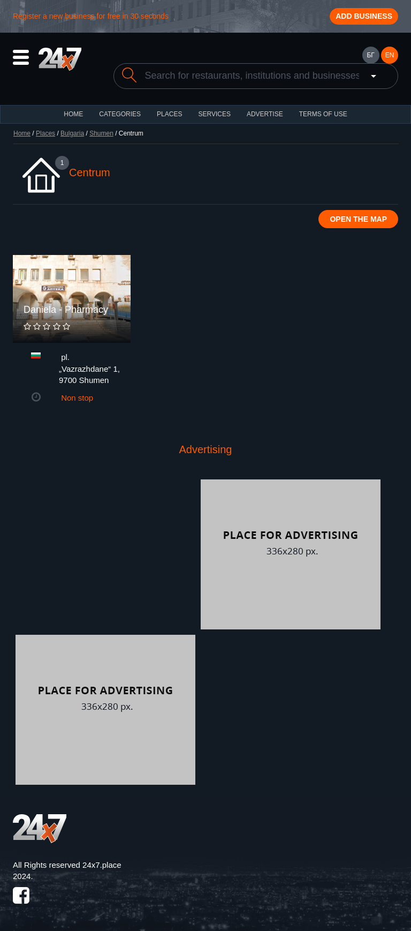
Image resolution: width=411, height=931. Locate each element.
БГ (370, 55)
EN (389, 55)
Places (169, 114)
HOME (73, 114)
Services (214, 114)
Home (22, 133)
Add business (364, 16)
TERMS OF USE (323, 114)
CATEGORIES (120, 114)
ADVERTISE (265, 114)
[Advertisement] (105, 554)
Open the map (358, 219)
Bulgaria (72, 133)
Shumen (101, 133)
